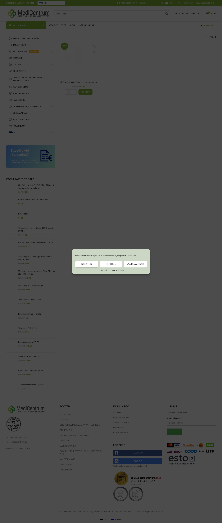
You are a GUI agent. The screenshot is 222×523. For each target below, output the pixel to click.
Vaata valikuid (135, 264)
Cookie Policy (103, 270)
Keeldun (111, 264)
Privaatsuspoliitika (117, 270)
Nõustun (86, 264)
